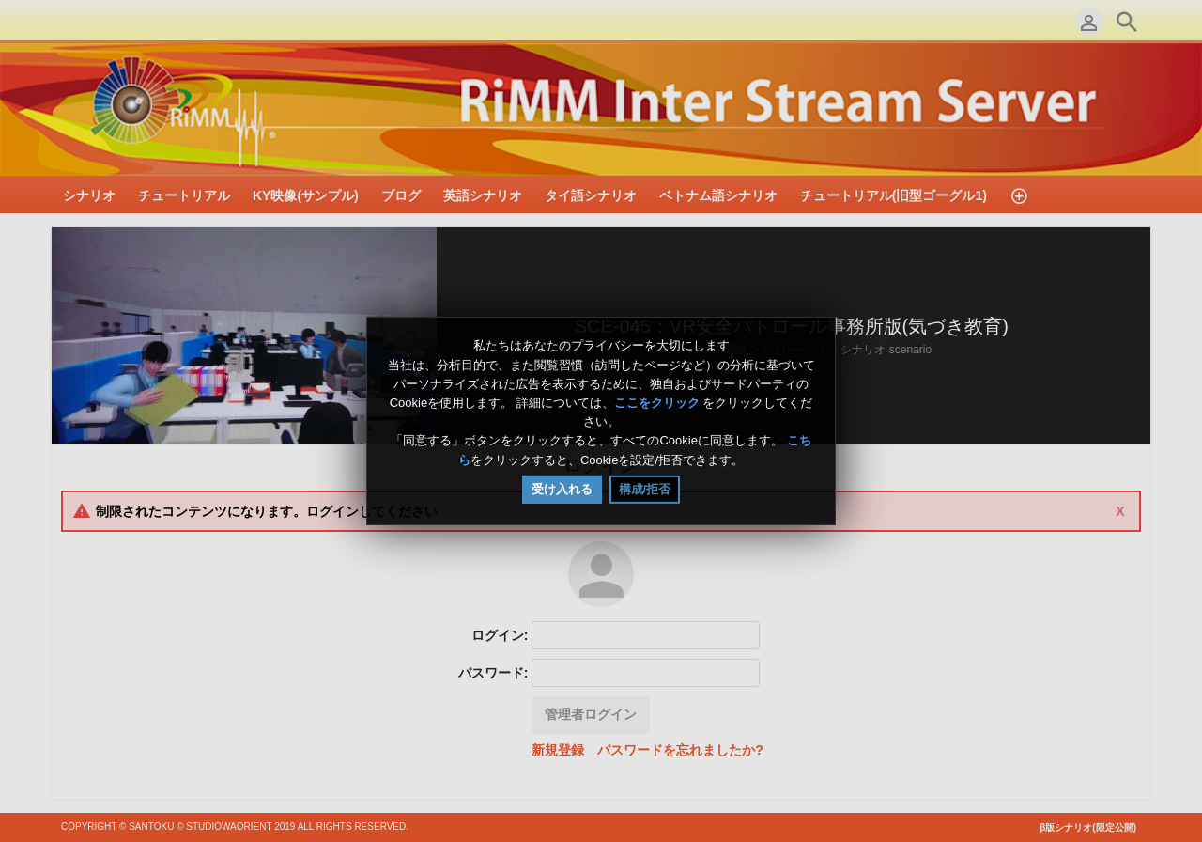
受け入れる (562, 489)
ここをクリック (657, 403)
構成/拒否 (645, 489)
